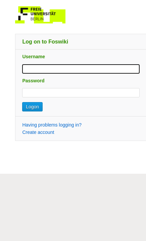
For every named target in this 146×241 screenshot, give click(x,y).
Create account (38, 132)
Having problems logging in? (52, 125)
